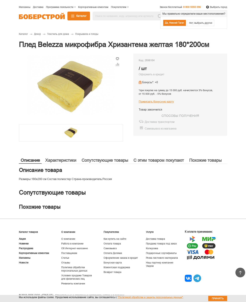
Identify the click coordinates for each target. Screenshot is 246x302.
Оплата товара (112, 243)
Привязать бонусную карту (156, 101)
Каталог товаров (28, 232)
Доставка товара (155, 238)
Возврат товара (112, 272)
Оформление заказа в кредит (121, 257)
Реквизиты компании (73, 283)
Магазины (24, 257)
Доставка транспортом (160, 121)
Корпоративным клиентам (34, 253)
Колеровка (152, 248)
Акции (22, 238)
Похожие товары (205, 160)
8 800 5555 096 (192, 7)
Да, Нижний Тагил (174, 22)
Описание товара (40, 170)
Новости (23, 262)
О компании (68, 238)
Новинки (24, 243)
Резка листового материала (162, 257)
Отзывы (65, 262)
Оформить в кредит (151, 74)
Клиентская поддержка (117, 267)
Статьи (65, 257)
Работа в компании (72, 243)
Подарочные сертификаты (161, 253)
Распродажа (26, 248)
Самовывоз (110, 248)
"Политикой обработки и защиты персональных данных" (150, 297)
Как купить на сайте (115, 238)
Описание (30, 160)
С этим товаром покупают (158, 160)
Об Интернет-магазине (74, 248)
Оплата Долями (113, 253)
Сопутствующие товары (105, 160)
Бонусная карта (113, 262)
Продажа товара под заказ (161, 243)
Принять (218, 298)
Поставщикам (69, 253)
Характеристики (60, 160)
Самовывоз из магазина (160, 128)
